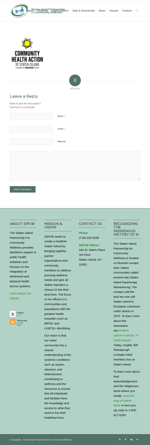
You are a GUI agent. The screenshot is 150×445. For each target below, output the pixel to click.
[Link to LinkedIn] (131, 439)
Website (62, 141)
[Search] (137, 10)
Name (61, 116)
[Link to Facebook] (126, 439)
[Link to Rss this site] (137, 439)
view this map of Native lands (123, 400)
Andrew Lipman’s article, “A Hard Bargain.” (125, 335)
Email (61, 128)
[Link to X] (120, 439)
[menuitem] (18, 10)
